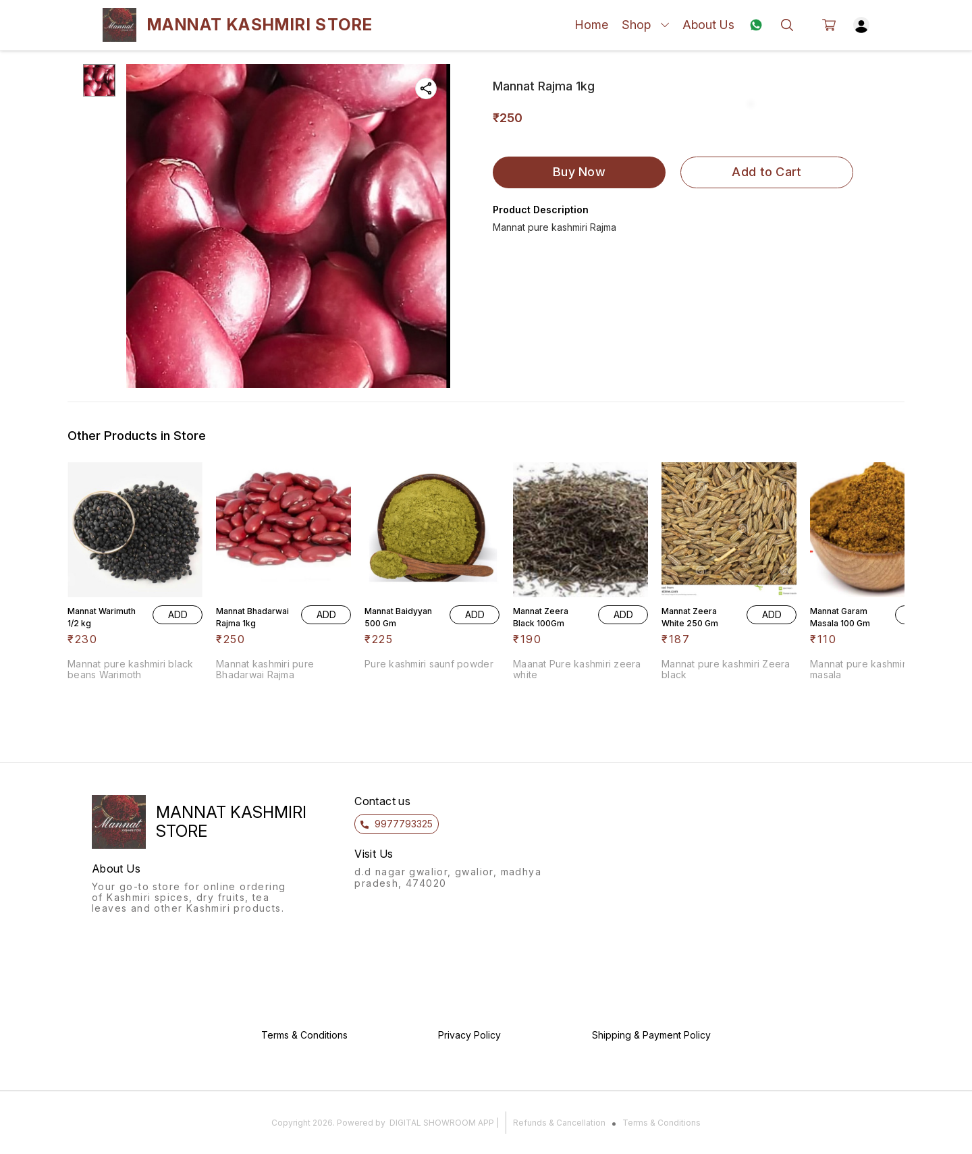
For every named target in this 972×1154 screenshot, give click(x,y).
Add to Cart (766, 172)
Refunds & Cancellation (559, 1123)
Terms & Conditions (661, 1123)
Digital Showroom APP (441, 1123)
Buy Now (579, 172)
